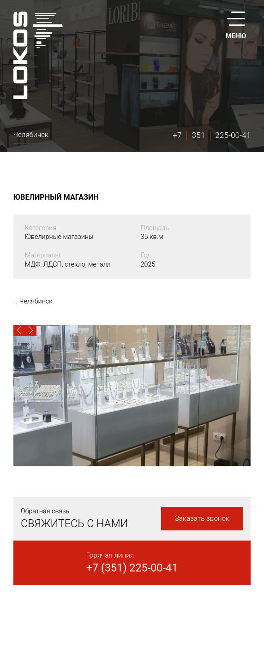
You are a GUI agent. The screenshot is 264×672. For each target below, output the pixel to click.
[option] (132, 395)
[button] (19, 330)
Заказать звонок (202, 518)
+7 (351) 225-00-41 (132, 567)
